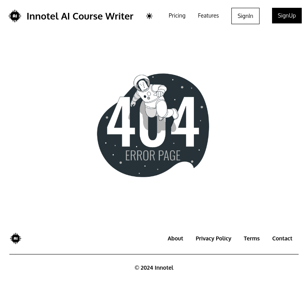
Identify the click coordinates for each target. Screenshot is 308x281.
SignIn (245, 15)
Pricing (177, 15)
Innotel (164, 267)
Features (208, 15)
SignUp (287, 15)
